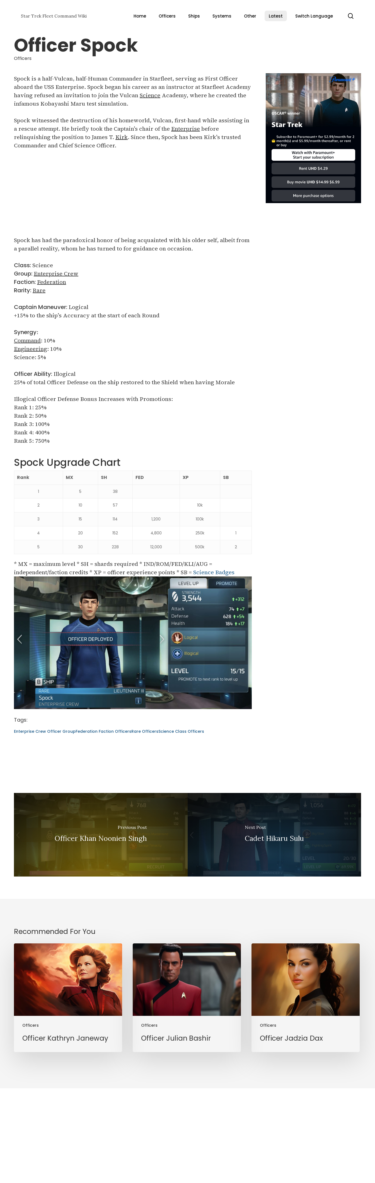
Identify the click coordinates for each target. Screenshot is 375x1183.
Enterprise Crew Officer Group (45, 731)
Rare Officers (144, 731)
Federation (51, 282)
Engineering (30, 349)
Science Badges (213, 572)
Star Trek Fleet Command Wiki (54, 16)
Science (150, 95)
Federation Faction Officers (103, 731)
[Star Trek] (313, 206)
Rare (39, 290)
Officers (23, 58)
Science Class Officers (181, 731)
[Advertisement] (133, 197)
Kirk (121, 137)
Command (27, 340)
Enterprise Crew (56, 274)
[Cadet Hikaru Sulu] (274, 835)
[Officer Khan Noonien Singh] (101, 835)
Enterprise (185, 129)
